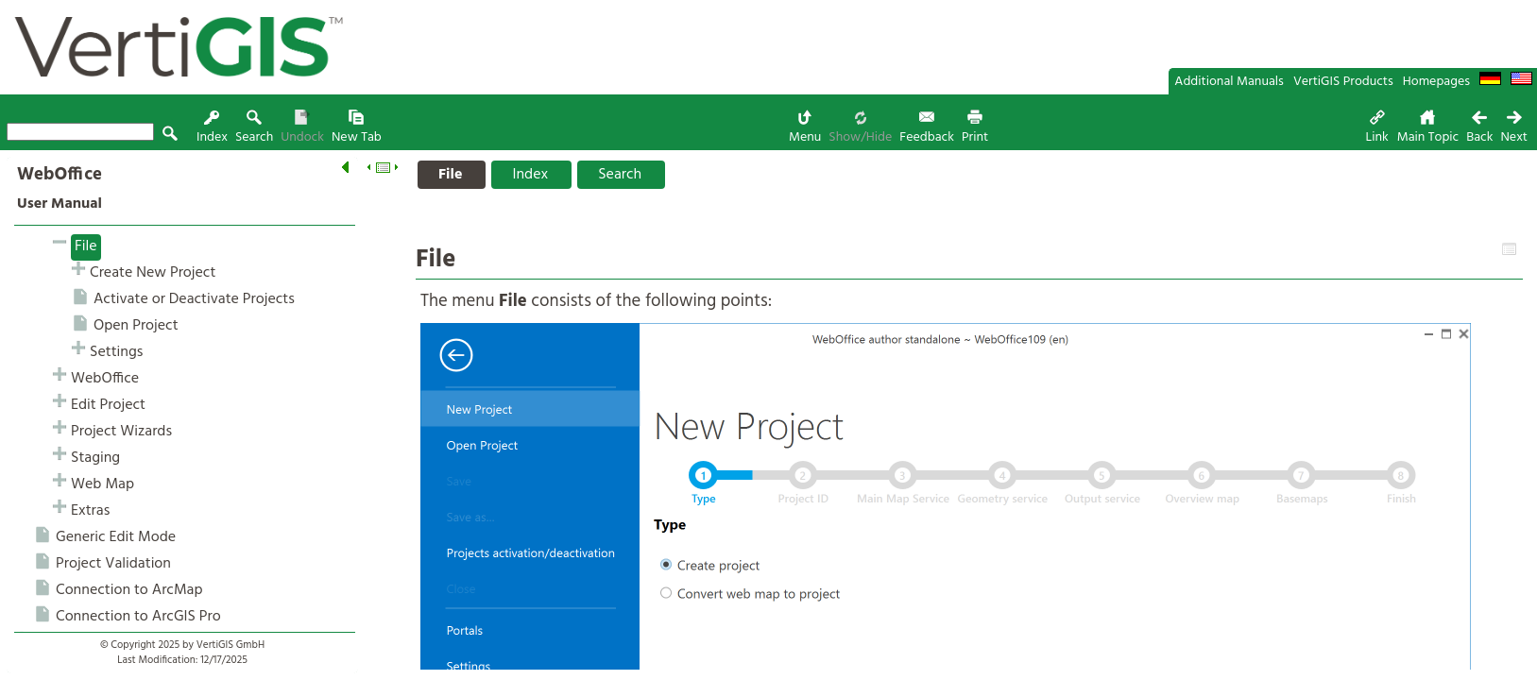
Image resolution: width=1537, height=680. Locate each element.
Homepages (1436, 82)
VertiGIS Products (1343, 82)
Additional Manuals (1229, 82)
